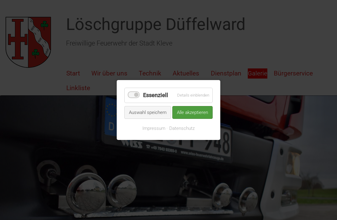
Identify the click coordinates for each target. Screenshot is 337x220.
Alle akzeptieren (192, 112)
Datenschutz (182, 128)
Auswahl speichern (148, 112)
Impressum (153, 128)
